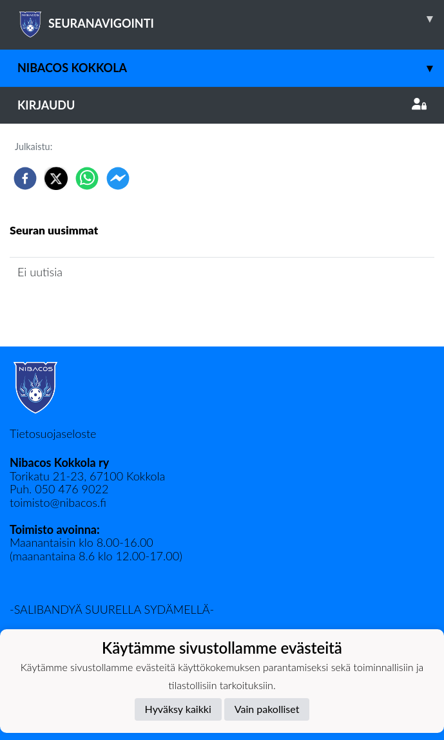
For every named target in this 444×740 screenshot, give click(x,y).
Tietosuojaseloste (53, 433)
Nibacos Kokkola (230, 68)
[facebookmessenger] (118, 178)
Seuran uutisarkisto (66, 308)
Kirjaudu (222, 105)
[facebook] (25, 178)
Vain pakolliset (267, 709)
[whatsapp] (87, 178)
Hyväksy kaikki (178, 709)
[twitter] (56, 178)
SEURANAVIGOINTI (230, 18)
